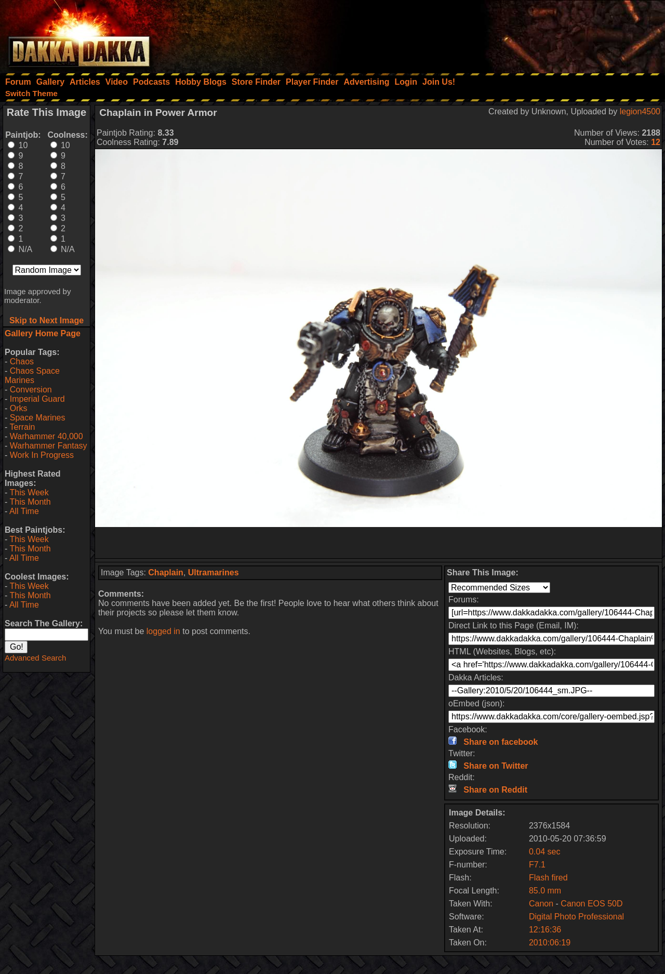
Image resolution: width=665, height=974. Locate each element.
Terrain (22, 427)
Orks (19, 408)
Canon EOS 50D (591, 903)
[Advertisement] (525, 33)
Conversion (31, 389)
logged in (163, 631)
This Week (28, 492)
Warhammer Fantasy (48, 445)
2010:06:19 (549, 942)
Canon (541, 903)
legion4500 (640, 111)
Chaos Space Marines (32, 375)
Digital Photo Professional (576, 916)
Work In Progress (42, 455)
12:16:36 (545, 929)
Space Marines (37, 417)
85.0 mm (545, 890)
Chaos (22, 361)
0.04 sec (544, 851)
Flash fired (548, 877)
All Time (24, 511)
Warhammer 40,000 (46, 436)
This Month (29, 501)
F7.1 (537, 864)
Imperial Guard (37, 398)
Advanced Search (35, 657)
